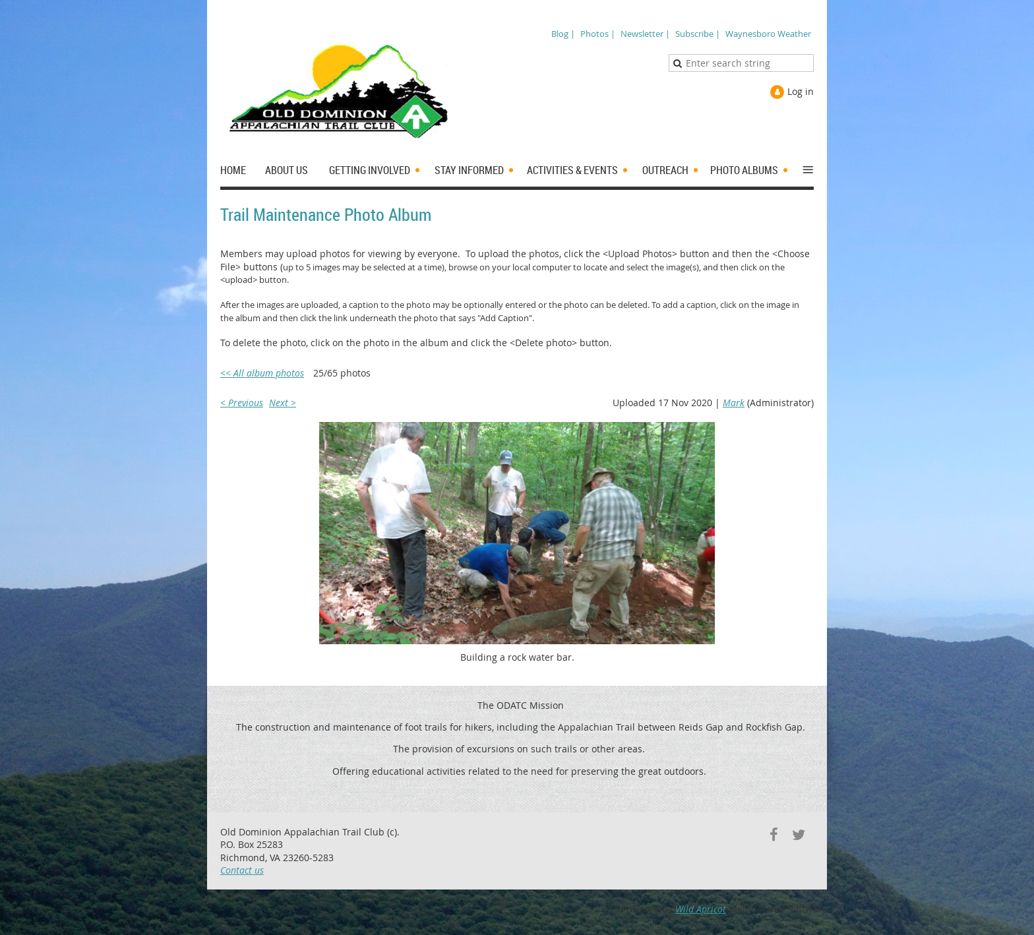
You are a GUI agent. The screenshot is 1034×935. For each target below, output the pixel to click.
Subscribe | (697, 34)
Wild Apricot (700, 909)
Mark (734, 402)
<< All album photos (262, 373)
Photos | (597, 34)
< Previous (241, 402)
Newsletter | (645, 34)
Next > (282, 402)
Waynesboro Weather (768, 34)
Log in (800, 91)
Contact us (242, 870)
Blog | (563, 34)
